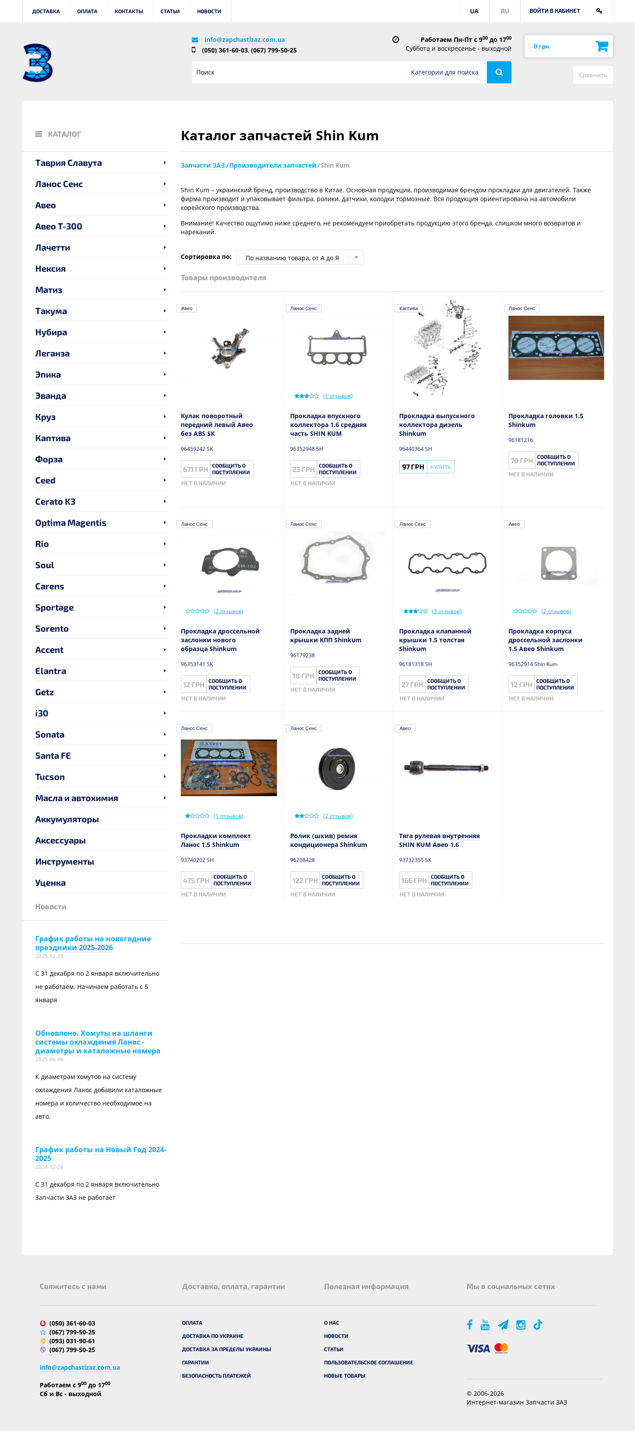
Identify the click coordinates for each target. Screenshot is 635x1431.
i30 (42, 713)
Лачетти (52, 247)
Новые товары (345, 1375)
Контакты (129, 11)
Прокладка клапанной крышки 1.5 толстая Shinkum (435, 640)
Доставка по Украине (212, 1336)
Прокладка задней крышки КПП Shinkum (326, 635)
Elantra (50, 670)
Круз (45, 416)
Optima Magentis (71, 522)
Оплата (87, 11)
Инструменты (64, 861)
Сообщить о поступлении (231, 468)
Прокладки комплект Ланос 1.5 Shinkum (216, 840)
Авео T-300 (58, 226)
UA (474, 11)
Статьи (170, 11)
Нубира (51, 331)
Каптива (53, 437)
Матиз (48, 289)
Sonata (49, 734)
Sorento (52, 628)
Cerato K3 (55, 501)
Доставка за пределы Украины (226, 1349)
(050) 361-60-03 (225, 50)
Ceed (45, 480)
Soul (44, 564)
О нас (331, 1322)
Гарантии (195, 1362)
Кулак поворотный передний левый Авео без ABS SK (217, 425)
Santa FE (53, 755)
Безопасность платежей (216, 1375)
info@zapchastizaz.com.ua (245, 39)
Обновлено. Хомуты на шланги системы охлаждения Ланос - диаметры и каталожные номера (98, 1042)
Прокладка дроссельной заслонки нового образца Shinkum (220, 640)
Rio (42, 543)
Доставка (46, 11)
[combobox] (300, 257)
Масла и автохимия (76, 797)
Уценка (50, 882)
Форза (49, 458)
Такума (51, 310)
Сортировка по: (206, 256)
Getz (44, 691)
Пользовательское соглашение (368, 1362)
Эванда (50, 395)
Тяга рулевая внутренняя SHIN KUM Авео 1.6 (439, 840)
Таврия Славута (68, 162)
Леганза (52, 353)
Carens (49, 586)
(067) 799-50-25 (274, 50)
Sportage (54, 607)
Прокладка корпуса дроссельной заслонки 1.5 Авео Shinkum (545, 640)
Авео (45, 204)
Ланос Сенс (59, 183)
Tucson (50, 776)
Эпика (48, 374)
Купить (440, 467)
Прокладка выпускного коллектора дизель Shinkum (437, 425)
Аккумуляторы (67, 818)
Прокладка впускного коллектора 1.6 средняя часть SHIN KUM (328, 425)
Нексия (50, 268)
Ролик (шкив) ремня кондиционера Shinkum (328, 840)
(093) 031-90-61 (72, 1341)
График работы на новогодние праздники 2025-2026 (93, 943)
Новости (209, 11)
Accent (49, 649)
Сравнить (593, 75)
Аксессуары (60, 840)
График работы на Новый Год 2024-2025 (100, 1154)
